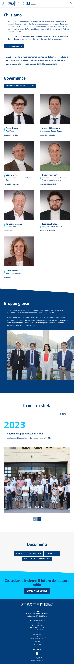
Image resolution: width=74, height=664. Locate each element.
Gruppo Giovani (13, 46)
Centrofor (37, 644)
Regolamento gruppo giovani (37, 558)
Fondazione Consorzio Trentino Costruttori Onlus (37, 637)
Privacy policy (34, 658)
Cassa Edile (37, 641)
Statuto (19, 553)
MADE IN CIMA (39, 660)
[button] (66, 3)
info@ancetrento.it (38, 620)
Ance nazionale (37, 634)
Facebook (37, 653)
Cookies (41, 658)
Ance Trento (19, 3)
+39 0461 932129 (38, 625)
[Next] (39, 519)
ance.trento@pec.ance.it (38, 623)
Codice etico (52, 553)
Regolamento (35, 553)
